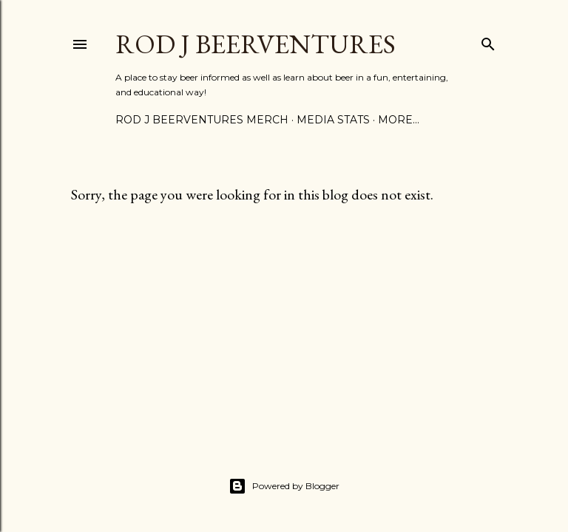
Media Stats (333, 119)
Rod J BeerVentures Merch (201, 119)
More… (398, 119)
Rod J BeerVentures (255, 44)
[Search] (488, 41)
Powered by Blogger (284, 486)
